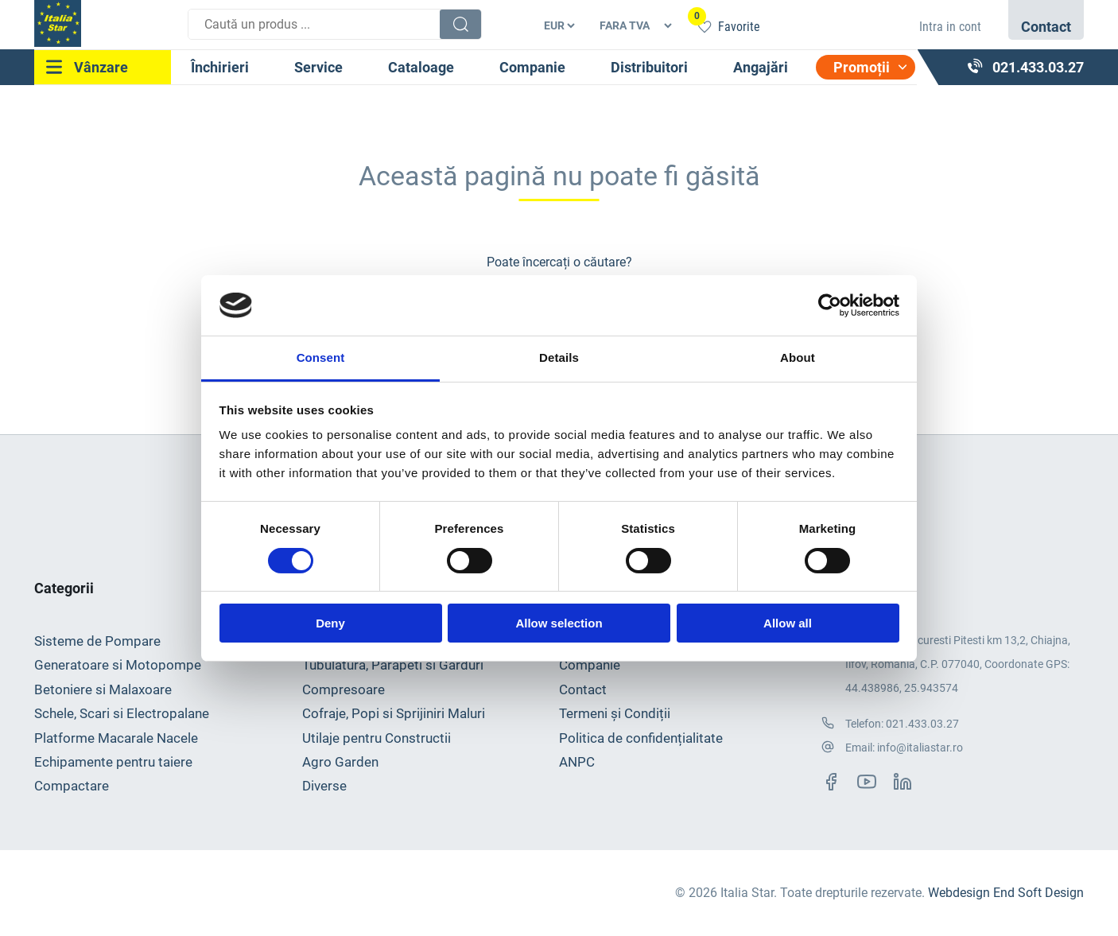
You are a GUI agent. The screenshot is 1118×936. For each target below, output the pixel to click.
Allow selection (558, 623)
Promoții (861, 67)
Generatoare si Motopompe (117, 665)
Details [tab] (559, 357)
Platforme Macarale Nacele (116, 738)
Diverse (324, 786)
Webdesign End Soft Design (1006, 892)
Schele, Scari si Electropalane (121, 713)
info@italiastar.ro (920, 748)
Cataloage (421, 67)
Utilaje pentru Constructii (376, 738)
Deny (330, 623)
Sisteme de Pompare (97, 641)
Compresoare (343, 689)
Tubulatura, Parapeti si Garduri (392, 665)
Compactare (71, 786)
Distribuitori (649, 67)
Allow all (787, 623)
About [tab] (797, 357)
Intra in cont (950, 26)
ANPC (577, 762)
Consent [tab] (321, 357)
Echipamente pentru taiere (113, 762)
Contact (583, 689)
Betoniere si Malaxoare (103, 689)
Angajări (760, 67)
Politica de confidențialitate (641, 738)
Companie (532, 67)
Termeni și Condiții (614, 713)
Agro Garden (340, 762)
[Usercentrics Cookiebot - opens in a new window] (829, 305)
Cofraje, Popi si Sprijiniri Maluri (393, 713)
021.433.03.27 (922, 724)
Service (318, 67)
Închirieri (220, 67)
